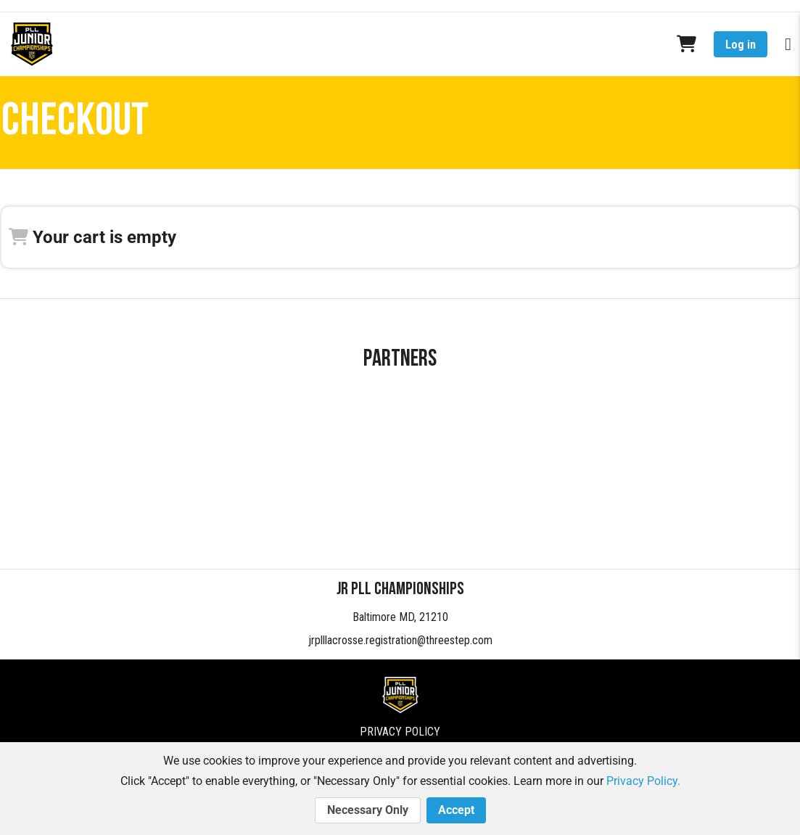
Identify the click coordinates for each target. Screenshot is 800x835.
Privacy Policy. (643, 781)
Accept (456, 810)
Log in (740, 45)
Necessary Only (368, 810)
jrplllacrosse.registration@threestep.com (400, 640)
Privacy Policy (400, 732)
